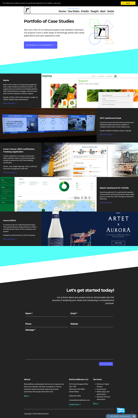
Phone (28, 324)
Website (74, 324)
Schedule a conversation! (40, 45)
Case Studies (73, 11)
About (103, 11)
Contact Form (75, 404)
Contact (110, 11)
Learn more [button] (57, 3)
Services (62, 11)
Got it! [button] (128, 3)
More (27, 396)
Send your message (106, 364)
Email (73, 313)
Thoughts (94, 11)
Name (28, 313)
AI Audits (85, 11)
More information (10, 103)
